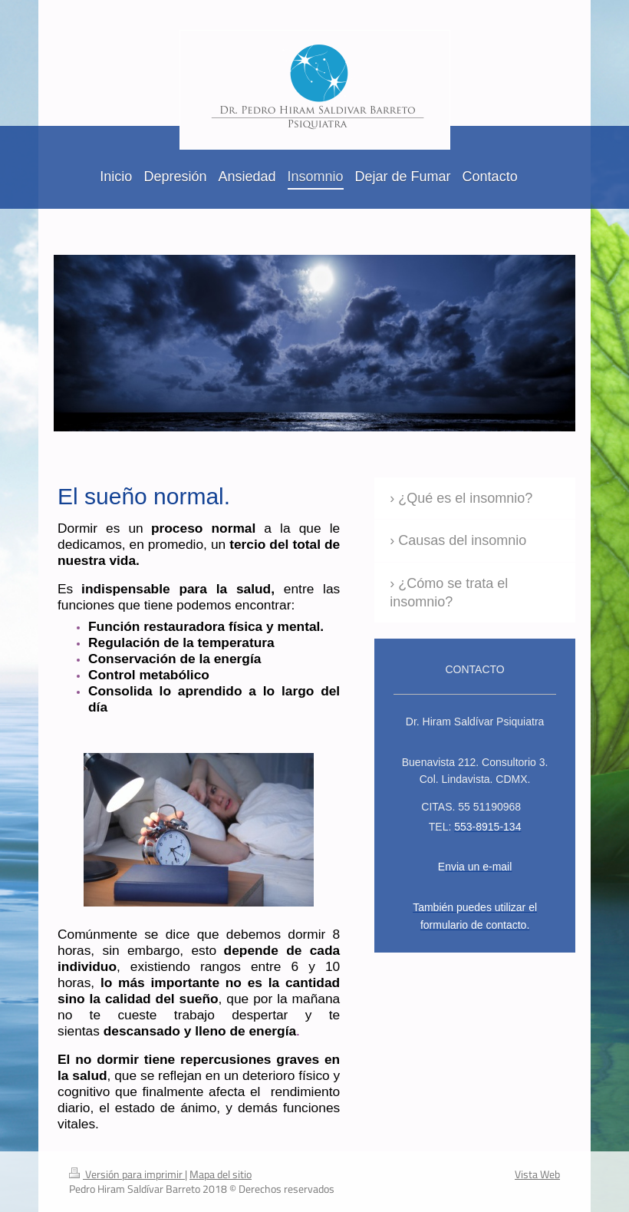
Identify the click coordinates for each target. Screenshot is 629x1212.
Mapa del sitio (220, 1174)
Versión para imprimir (127, 1174)
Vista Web (537, 1174)
